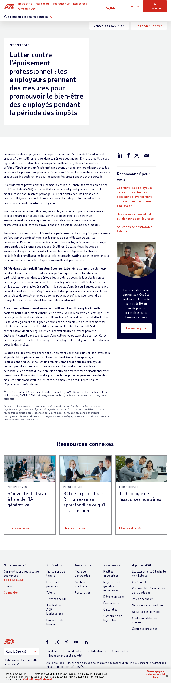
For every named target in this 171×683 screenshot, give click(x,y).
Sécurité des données (146, 611)
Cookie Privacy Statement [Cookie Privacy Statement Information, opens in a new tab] (37, 679)
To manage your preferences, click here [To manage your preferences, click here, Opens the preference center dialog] (156, 674)
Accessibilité (120, 651)
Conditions (53, 651)
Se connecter (155, 6)
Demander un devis (149, 25)
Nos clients (43, 3)
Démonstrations (114, 596)
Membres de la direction (147, 605)
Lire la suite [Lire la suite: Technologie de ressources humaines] (127, 528)
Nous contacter (15, 565)
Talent (50, 592)
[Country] (21, 651)
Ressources (80, 3)
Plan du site (73, 651)
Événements (111, 603)
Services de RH (56, 599)
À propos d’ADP (28, 8)
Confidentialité (96, 651)
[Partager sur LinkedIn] (120, 155)
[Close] (167, 676)
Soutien (135, 6)
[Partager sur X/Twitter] (136, 155)
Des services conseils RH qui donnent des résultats (135, 216)
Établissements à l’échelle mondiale (149, 573)
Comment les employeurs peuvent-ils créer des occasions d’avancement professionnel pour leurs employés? (134, 196)
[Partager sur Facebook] (128, 155)
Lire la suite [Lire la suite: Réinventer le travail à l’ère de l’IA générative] (16, 528)
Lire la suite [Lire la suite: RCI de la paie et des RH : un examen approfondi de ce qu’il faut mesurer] (72, 528)
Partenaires (82, 592)
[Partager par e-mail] (146, 155)
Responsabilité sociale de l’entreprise (148, 590)
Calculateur (111, 609)
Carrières (138, 582)
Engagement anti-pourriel (65, 655)
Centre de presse (143, 628)
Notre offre (26, 3)
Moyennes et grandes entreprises (111, 586)
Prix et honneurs (143, 599)
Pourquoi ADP (62, 3)
